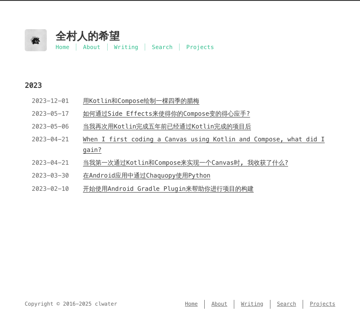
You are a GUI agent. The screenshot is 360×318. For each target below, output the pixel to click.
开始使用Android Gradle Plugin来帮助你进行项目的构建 (168, 189)
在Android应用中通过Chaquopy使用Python (146, 175)
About (91, 47)
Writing (126, 47)
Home (62, 47)
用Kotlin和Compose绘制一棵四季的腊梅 (141, 101)
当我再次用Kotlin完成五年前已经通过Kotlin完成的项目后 (167, 126)
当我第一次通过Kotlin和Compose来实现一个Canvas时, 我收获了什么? (185, 163)
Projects (200, 47)
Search (162, 47)
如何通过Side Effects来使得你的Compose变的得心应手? (166, 113)
